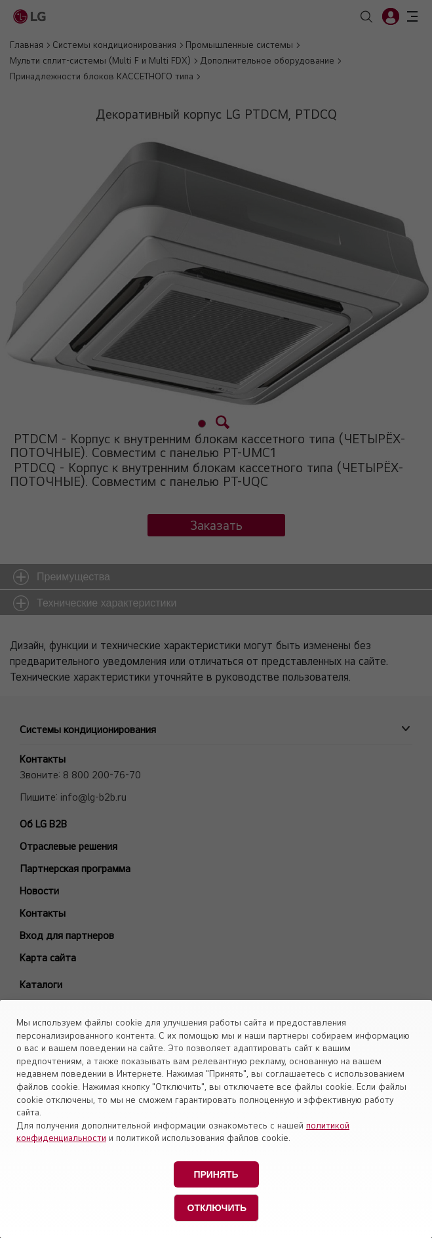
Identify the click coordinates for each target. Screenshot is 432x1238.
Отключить (217, 1208)
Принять (215, 1174)
